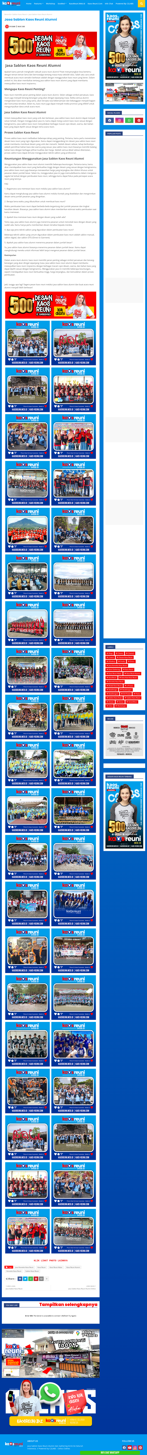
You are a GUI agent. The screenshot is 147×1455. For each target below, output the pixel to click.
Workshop (50, 3)
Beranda (7, 14)
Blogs (111, 653)
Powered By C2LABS (124, 3)
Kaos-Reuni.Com (95, 3)
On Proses (127, 694)
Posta (138, 694)
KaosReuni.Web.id (77, 3)
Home (28, 3)
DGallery (112, 661)
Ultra (110, 706)
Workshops (122, 706)
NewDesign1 (126, 690)
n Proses (130, 686)
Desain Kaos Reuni (125, 657)
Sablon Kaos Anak (115, 698)
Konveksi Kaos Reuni (14, 1271)
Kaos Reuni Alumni (73, 1267)
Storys (121, 702)
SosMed (61, 3)
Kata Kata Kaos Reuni (129, 677)
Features (38, 3)
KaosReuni (112, 677)
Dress (132, 661)
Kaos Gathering (114, 669)
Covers (111, 657)
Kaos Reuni (41, 1267)
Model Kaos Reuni (115, 686)
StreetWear (133, 702)
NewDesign (113, 690)
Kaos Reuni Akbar (56, 1267)
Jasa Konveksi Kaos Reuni (24, 1267)
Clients (120, 653)
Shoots (111, 702)
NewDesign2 (113, 694)
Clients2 (131, 653)
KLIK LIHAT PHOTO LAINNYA (51, 1260)
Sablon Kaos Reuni (19, 14)
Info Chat (109, 3)
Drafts (122, 661)
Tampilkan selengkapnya (68, 1304)
